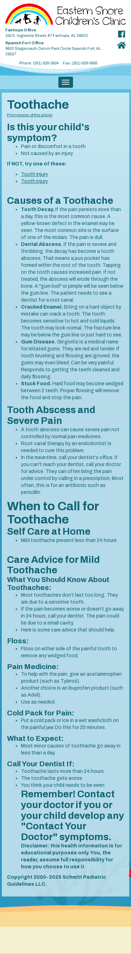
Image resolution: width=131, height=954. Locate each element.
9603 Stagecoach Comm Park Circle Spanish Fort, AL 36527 (58, 47)
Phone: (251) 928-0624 (39, 63)
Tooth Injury (34, 174)
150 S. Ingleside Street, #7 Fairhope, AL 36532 (58, 31)
